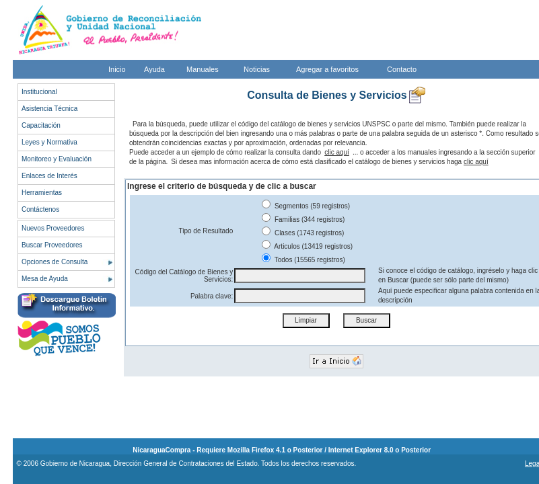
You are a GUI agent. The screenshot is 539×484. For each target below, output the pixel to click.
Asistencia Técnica (49, 108)
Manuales (202, 69)
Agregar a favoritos (327, 69)
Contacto (402, 69)
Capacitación (41, 125)
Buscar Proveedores (52, 245)
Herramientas (42, 192)
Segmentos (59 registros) (306, 206)
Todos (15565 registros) (303, 260)
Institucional (39, 91)
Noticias (257, 69)
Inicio (117, 69)
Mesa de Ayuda (45, 278)
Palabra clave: (211, 296)
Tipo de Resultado (205, 231)
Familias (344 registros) (303, 219)
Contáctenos (40, 209)
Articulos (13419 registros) (307, 246)
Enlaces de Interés (49, 175)
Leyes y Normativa (49, 142)
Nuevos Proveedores (53, 228)
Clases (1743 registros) (303, 233)
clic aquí (336, 152)
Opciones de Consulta (54, 262)
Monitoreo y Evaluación (57, 159)
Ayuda (154, 69)
